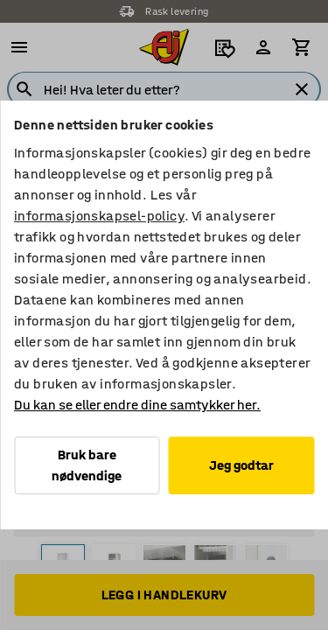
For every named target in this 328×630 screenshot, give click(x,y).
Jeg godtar (241, 465)
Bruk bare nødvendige (87, 465)
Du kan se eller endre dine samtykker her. (137, 404)
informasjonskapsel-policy (99, 215)
